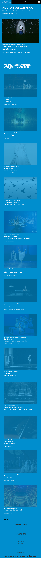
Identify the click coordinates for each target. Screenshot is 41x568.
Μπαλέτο (13, 10)
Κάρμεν (6, 99)
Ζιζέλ (5, 270)
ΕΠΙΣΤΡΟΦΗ (6, 519)
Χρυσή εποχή (8, 134)
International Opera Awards (13, 510)
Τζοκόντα (7, 373)
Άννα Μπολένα (8, 168)
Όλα (3, 10)
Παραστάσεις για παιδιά (8, 13)
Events (16, 13)
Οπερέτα (29, 10)
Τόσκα (6, 305)
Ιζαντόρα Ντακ (8, 339)
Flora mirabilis (8, 441)
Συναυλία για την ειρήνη (11, 202)
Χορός (23, 10)
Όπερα (7, 10)
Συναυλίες (18, 10)
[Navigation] (39, 2)
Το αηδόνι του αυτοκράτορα (15, 46)
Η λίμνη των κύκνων (10, 236)
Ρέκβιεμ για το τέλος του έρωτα (14, 407)
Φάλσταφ (7, 476)
